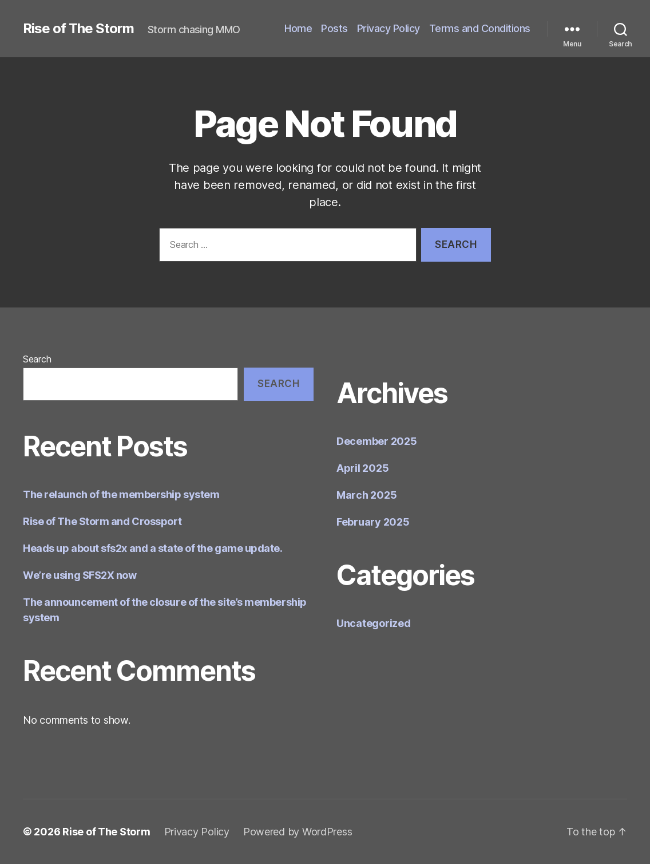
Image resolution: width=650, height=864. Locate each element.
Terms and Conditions (479, 28)
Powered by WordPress (297, 832)
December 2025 (376, 441)
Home (298, 28)
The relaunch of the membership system (121, 494)
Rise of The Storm (78, 28)
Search (37, 359)
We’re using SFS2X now (80, 575)
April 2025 (362, 468)
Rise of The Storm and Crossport (102, 521)
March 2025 (366, 495)
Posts (334, 28)
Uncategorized (373, 623)
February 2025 (373, 522)
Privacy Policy (388, 28)
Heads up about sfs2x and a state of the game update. (153, 548)
